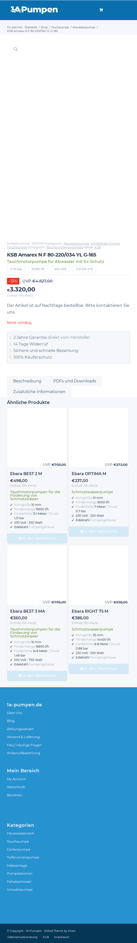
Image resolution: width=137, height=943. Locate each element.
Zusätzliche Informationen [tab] (39, 391)
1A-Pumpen (34, 931)
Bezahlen (15, 795)
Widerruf (39, 344)
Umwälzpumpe (20, 889)
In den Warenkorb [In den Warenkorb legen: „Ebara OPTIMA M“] (98, 531)
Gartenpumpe (18, 849)
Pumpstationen (20, 873)
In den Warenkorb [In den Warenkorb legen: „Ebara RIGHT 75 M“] (98, 668)
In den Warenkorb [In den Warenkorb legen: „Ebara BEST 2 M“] (37, 538)
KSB (98, 247)
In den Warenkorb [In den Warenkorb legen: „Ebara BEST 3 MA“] (37, 675)
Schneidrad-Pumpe (105, 243)
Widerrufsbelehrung (23, 753)
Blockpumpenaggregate (64, 247)
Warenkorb (16, 787)
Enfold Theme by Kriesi (59, 931)
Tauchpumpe (17, 247)
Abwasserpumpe (76, 243)
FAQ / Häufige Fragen (24, 745)
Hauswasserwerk (20, 833)
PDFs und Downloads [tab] (74, 381)
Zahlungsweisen (20, 729)
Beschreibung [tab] (27, 381)
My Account (16, 779)
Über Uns (14, 713)
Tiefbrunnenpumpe (23, 857)
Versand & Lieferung (23, 737)
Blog (11, 721)
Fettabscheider (19, 882)
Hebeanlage (17, 865)
